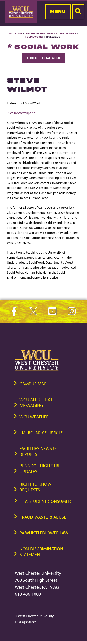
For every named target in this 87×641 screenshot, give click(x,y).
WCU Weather (34, 417)
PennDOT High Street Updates (42, 468)
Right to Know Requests (35, 487)
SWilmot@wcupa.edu (22, 112)
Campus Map (33, 384)
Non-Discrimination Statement (41, 551)
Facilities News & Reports (37, 451)
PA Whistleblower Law (43, 533)
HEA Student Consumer (45, 501)
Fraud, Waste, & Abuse (42, 517)
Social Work (33, 36)
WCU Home (15, 33)
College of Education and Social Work (50, 33)
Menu (58, 11)
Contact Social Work (43, 58)
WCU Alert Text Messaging (35, 402)
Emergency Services (41, 432)
